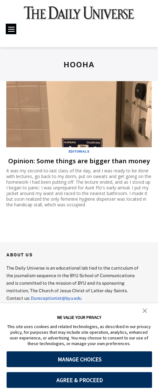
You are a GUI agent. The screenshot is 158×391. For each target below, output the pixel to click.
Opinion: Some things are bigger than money (79, 161)
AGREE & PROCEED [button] (79, 380)
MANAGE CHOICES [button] (79, 359)
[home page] (79, 15)
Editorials (79, 151)
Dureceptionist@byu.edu (56, 298)
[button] (145, 310)
